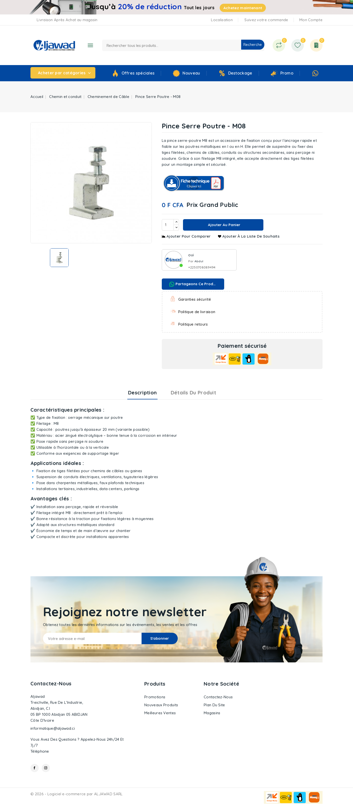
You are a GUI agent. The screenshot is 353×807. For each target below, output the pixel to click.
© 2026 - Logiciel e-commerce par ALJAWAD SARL (76, 794)
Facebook (34, 768)
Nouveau (191, 73)
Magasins (212, 713)
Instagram (46, 768)
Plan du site (214, 705)
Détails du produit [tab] (193, 392)
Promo (287, 73)
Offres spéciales (138, 73)
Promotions (154, 697)
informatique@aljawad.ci (52, 728)
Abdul (198, 261)
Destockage (240, 73)
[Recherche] (183, 45)
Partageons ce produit (193, 284)
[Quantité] (168, 225)
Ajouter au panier (223, 224)
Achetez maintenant (242, 7)
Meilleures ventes (160, 713)
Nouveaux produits (161, 705)
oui (191, 255)
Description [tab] (142, 392)
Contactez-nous (50, 683)
